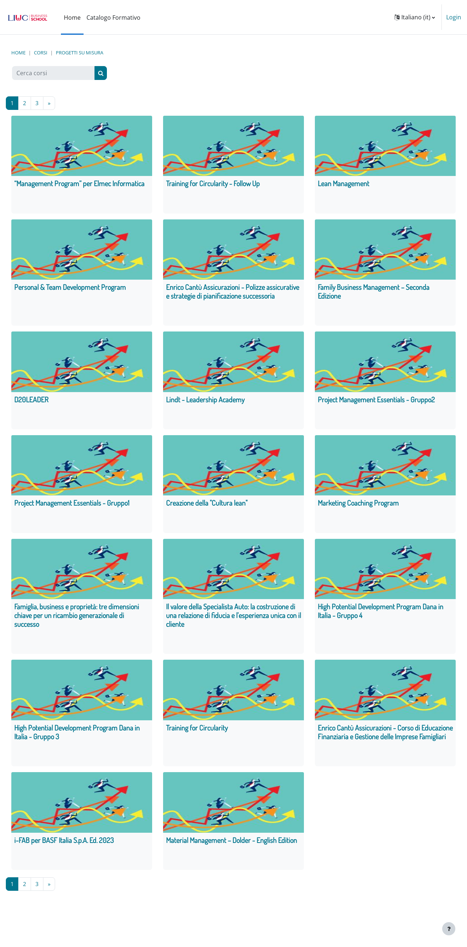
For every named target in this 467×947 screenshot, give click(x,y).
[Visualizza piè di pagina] (448, 928)
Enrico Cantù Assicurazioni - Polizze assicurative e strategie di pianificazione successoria (232, 292)
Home (18, 52)
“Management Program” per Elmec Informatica (79, 184)
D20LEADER (31, 401)
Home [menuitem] (72, 18)
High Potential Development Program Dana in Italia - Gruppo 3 (77, 735)
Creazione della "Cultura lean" (206, 505)
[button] (414, 17)
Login (453, 17)
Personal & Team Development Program (70, 288)
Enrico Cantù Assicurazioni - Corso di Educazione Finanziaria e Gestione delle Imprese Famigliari (385, 735)
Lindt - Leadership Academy (205, 401)
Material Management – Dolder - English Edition (231, 844)
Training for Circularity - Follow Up (213, 184)
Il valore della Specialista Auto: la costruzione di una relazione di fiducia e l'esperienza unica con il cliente (233, 618)
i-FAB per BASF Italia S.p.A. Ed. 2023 (64, 844)
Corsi (40, 52)
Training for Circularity (197, 731)
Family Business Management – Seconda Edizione (373, 292)
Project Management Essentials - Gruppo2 (376, 401)
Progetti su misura (79, 52)
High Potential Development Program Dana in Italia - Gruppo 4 (380, 614)
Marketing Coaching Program (358, 505)
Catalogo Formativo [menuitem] (113, 18)
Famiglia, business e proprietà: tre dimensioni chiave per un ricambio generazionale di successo (76, 618)
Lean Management (343, 184)
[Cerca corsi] (53, 73)
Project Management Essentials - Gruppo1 (72, 505)
